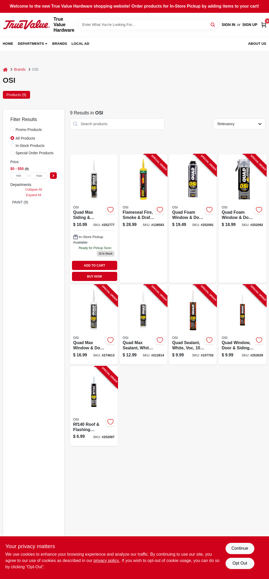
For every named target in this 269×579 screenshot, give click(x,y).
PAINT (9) (20, 202)
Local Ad (80, 44)
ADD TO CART (94, 265)
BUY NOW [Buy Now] (94, 276)
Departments (31, 44)
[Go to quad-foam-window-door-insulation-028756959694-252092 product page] (242, 218)
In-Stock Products (30, 145)
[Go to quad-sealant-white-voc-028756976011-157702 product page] (193, 325)
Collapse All (33, 189)
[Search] (213, 24)
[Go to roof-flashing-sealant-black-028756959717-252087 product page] (94, 406)
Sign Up (249, 25)
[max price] (39, 175)
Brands (59, 44)
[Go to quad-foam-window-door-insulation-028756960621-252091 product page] (193, 218)
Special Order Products (35, 153)
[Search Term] (148, 24)
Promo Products (29, 129)
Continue (239, 548)
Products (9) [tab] (16, 95)
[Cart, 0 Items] (263, 24)
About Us (257, 44)
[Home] (5, 69)
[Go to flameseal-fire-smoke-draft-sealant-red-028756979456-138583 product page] (143, 218)
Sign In (228, 25)
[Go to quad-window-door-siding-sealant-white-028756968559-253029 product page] (242, 325)
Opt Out (239, 563)
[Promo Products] (12, 129)
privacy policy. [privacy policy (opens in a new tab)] (107, 560)
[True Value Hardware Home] (26, 24)
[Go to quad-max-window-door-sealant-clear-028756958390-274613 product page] (94, 325)
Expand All (33, 195)
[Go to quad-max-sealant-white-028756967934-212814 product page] (143, 325)
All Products (25, 138)
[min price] (18, 175)
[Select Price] (53, 175)
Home (8, 44)
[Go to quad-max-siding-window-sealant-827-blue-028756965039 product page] (94, 218)
